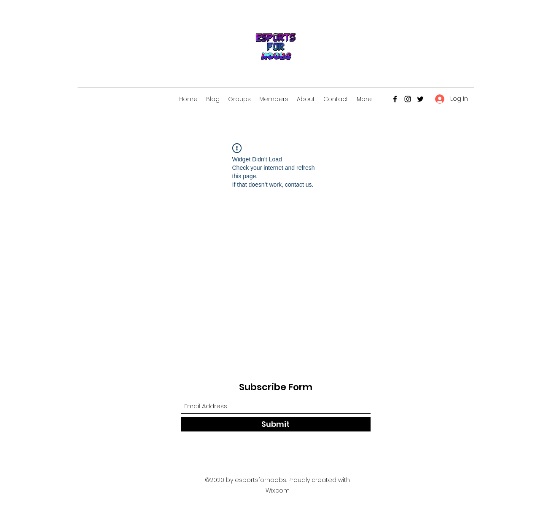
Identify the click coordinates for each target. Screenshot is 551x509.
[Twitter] (420, 99)
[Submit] (276, 424)
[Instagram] (407, 99)
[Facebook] (395, 99)
